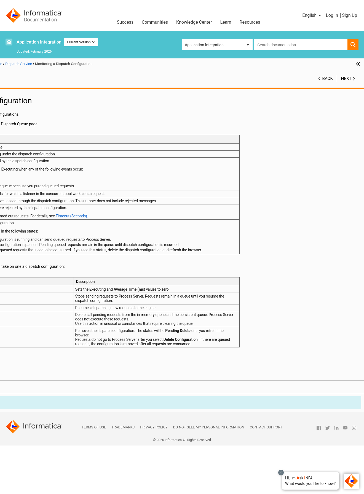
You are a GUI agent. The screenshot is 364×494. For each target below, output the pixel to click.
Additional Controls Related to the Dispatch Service (57, 174)
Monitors (25, 122)
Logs (13, 238)
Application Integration (39, 42)
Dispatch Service (32, 133)
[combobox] (300, 44)
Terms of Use (94, 476)
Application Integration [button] (204, 45)
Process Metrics (23, 214)
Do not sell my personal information (208, 476)
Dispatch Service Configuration (49, 151)
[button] (310, 481)
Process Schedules (25, 197)
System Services (31, 185)
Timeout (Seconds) (255, 225)
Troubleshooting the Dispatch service (55, 168)
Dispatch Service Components (49, 139)
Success (125, 22)
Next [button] (346, 78)
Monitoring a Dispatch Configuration (54, 157)
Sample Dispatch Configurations (51, 162)
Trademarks (123, 476)
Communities (155, 22)
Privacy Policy (153, 476)
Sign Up (349, 15)
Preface (15, 93)
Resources (250, 22)
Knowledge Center (194, 22)
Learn (225, 22)
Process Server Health (28, 209)
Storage (24, 180)
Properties (26, 116)
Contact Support (266, 476)
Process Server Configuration (34, 104)
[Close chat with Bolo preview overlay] (281, 472)
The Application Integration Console (39, 99)
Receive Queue (30, 128)
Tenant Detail (29, 110)
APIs (13, 220)
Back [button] (327, 78)
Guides (15, 232)
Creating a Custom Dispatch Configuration (57, 145)
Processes (18, 203)
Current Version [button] (81, 42)
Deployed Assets (23, 191)
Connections (20, 226)
